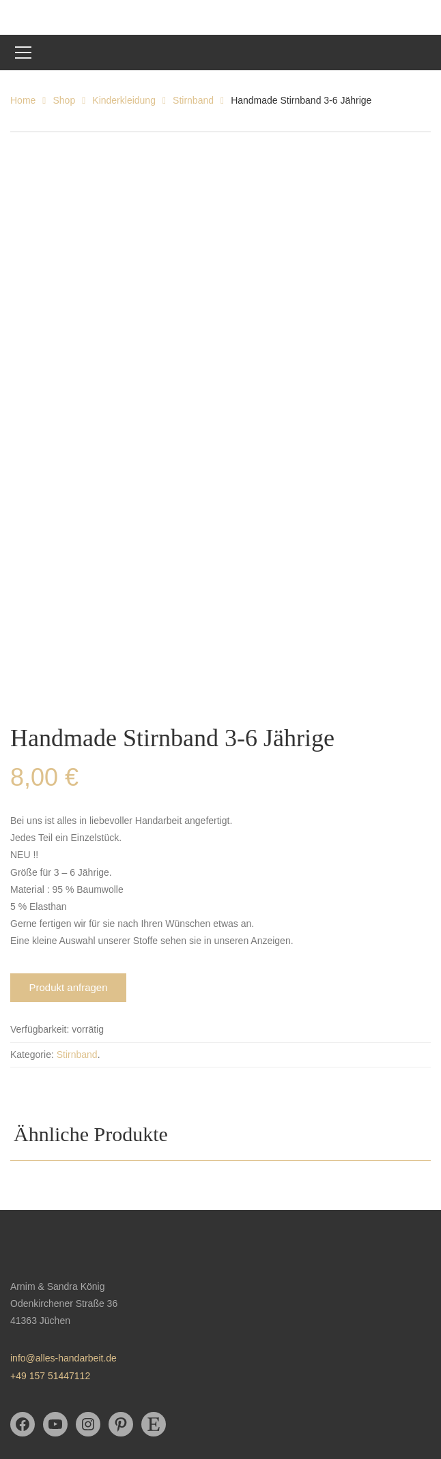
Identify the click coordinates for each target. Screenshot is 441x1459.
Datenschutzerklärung (56, 1334)
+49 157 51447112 (50, 1238)
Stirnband (193, 100)
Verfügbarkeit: (39, 892)
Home (22, 100)
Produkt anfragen (68, 851)
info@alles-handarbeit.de (63, 1221)
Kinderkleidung (124, 100)
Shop (64, 100)
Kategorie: (32, 917)
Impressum (33, 1358)
